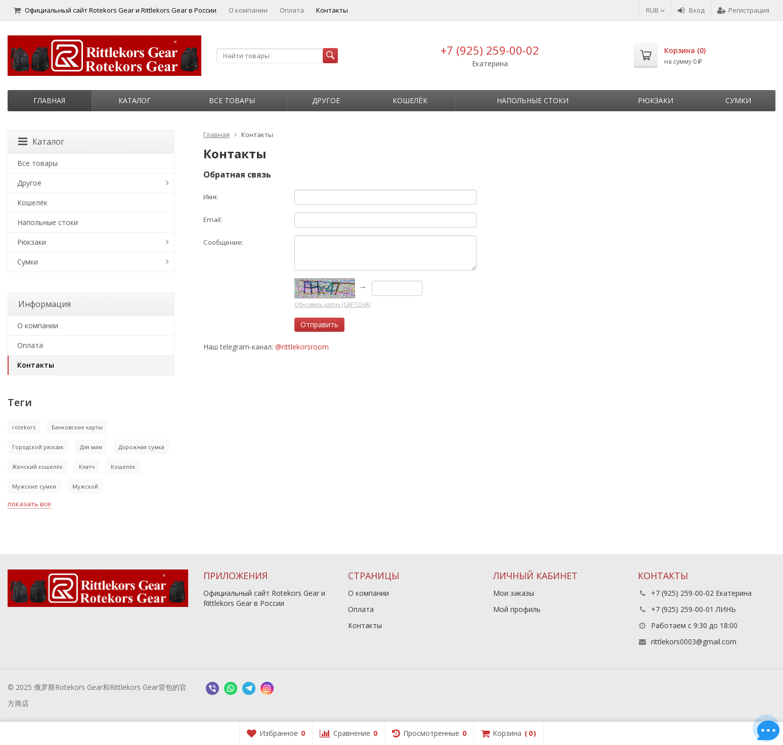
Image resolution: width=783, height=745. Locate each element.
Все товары (232, 100)
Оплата (292, 10)
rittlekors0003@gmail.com (693, 641)
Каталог (134, 100)
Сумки (738, 100)
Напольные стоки (533, 100)
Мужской (85, 486)
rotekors (23, 427)
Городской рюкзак (38, 447)
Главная (49, 100)
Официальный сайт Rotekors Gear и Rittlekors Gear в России (115, 10)
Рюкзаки (655, 100)
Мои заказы (513, 593)
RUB (655, 10)
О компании (248, 10)
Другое (326, 100)
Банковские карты (77, 427)
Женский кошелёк (37, 466)
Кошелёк (410, 100)
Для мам (91, 447)
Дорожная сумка (141, 447)
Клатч (87, 466)
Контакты (332, 10)
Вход (691, 10)
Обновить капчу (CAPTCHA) (332, 304)
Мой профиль (517, 609)
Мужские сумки (34, 486)
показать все (29, 503)
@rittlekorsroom (302, 347)
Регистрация (743, 10)
